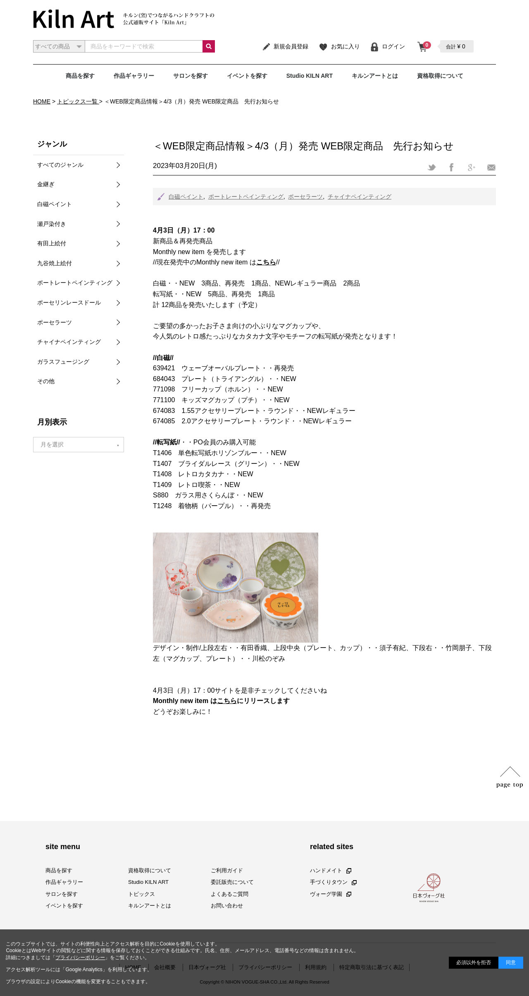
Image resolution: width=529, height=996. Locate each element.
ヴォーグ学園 (330, 894)
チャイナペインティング (359, 196)
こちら (227, 700)
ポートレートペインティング (246, 196)
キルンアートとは (375, 75)
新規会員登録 (285, 46)
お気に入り (339, 46)
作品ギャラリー (134, 75)
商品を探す (80, 75)
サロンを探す (190, 75)
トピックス (141, 894)
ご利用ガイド (227, 871)
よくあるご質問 (229, 894)
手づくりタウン (333, 882)
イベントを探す (247, 75)
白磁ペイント (186, 196)
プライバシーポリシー (80, 957)
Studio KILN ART (309, 75)
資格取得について (440, 75)
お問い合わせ (227, 905)
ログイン (387, 46)
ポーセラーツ (305, 196)
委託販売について (232, 882)
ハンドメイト (330, 871)
